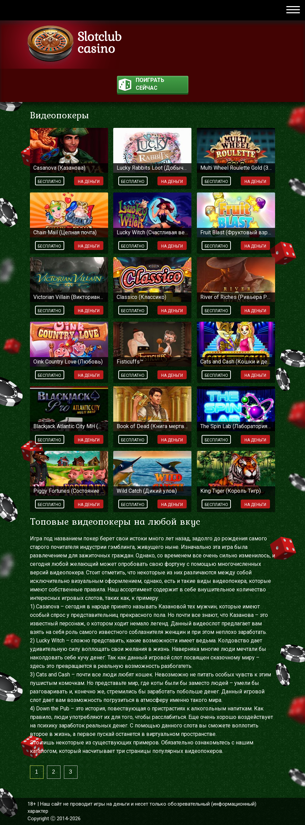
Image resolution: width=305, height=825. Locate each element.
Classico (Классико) (141, 297)
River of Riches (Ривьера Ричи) (236, 297)
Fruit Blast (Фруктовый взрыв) (236, 232)
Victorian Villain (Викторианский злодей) (69, 297)
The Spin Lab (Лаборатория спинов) (236, 426)
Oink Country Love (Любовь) (68, 361)
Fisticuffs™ (130, 361)
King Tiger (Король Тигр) (230, 491)
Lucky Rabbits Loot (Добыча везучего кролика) (152, 168)
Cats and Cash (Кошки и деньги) (236, 361)
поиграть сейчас (141, 85)
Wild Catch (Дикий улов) (147, 491)
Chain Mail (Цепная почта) (65, 232)
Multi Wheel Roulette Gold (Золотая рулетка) (236, 168)
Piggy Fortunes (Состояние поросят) (69, 491)
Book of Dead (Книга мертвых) (152, 426)
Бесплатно (49, 181)
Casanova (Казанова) (59, 168)
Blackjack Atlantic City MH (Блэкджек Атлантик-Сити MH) (69, 426)
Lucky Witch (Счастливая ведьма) (152, 232)
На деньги (89, 181)
